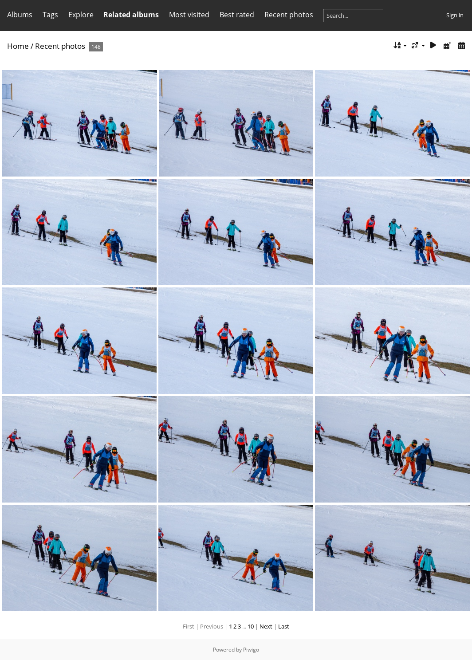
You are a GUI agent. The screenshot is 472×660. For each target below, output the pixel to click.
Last (283, 626)
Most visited (189, 15)
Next (266, 626)
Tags (50, 15)
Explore (81, 15)
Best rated (237, 15)
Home (18, 46)
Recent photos (288, 15)
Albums (19, 15)
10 (251, 626)
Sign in (455, 15)
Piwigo (251, 649)
